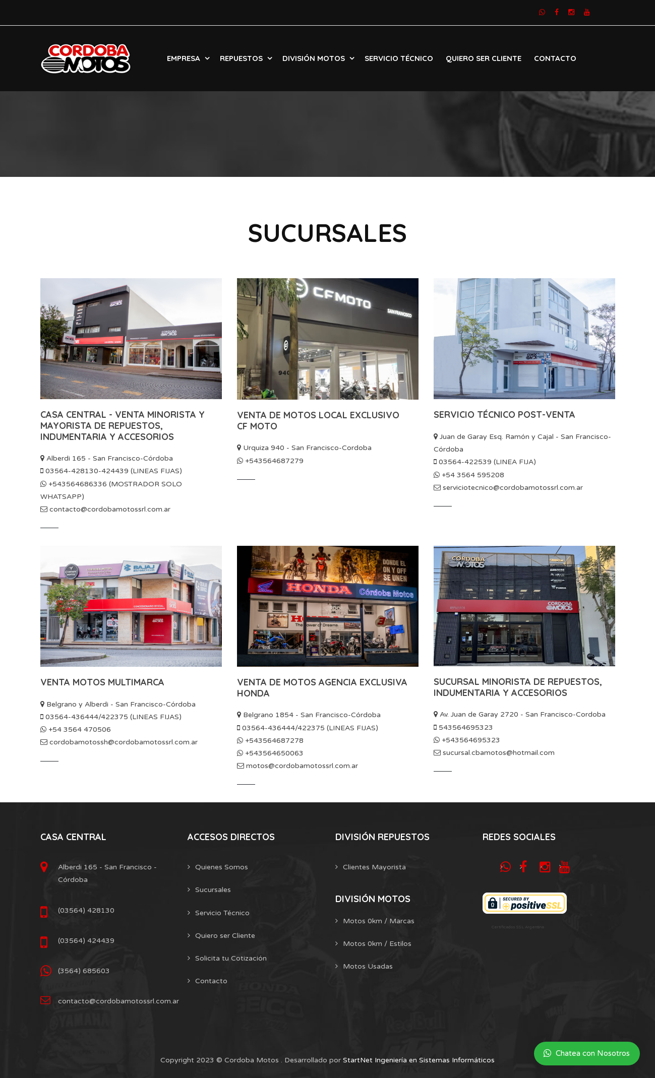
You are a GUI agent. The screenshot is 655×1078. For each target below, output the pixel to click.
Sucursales (213, 889)
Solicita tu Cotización (231, 958)
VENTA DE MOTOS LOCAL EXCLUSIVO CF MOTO (318, 420)
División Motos (313, 58)
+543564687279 (270, 461)
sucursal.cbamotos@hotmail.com (494, 752)
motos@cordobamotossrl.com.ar (297, 766)
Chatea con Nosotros (587, 1053)
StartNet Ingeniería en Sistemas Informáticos (419, 1060)
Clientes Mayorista (374, 867)
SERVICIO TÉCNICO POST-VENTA (504, 414)
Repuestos (241, 58)
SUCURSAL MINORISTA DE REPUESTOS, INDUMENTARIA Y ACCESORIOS (518, 687)
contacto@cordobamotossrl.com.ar (105, 509)
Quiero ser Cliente (225, 935)
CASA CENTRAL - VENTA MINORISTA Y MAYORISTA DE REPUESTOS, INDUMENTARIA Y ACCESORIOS (122, 425)
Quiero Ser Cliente (483, 58)
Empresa (183, 58)
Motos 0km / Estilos (377, 943)
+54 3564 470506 (75, 729)
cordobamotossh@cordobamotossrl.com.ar (119, 742)
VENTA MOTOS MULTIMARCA (102, 682)
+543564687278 (270, 740)
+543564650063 (270, 753)
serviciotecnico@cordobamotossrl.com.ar (508, 487)
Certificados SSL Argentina (518, 927)
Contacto (555, 58)
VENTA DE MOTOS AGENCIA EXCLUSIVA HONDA (322, 687)
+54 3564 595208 (469, 475)
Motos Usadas (368, 966)
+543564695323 (467, 740)
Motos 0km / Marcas (378, 921)
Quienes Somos (221, 867)
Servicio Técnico (399, 58)
